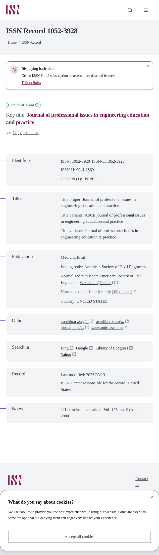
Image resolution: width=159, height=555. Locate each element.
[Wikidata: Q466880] (96, 282)
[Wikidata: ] (122, 292)
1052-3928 (116, 161)
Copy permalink (23, 133)
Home (12, 43)
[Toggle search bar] (129, 10)
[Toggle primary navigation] (146, 10)
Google (82, 348)
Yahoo (66, 354)
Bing (65, 348)
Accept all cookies (79, 536)
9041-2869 (85, 170)
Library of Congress (113, 348)
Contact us (141, 482)
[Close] (152, 496)
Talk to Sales (31, 83)
